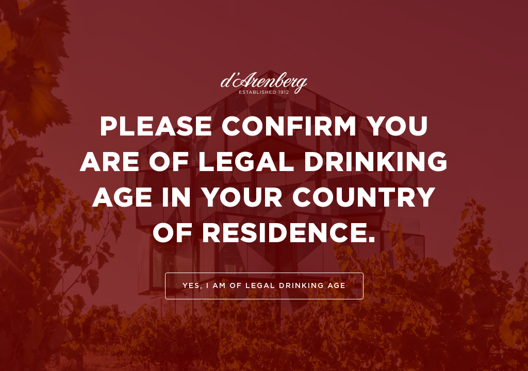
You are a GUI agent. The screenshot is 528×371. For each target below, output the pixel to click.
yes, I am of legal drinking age (264, 286)
